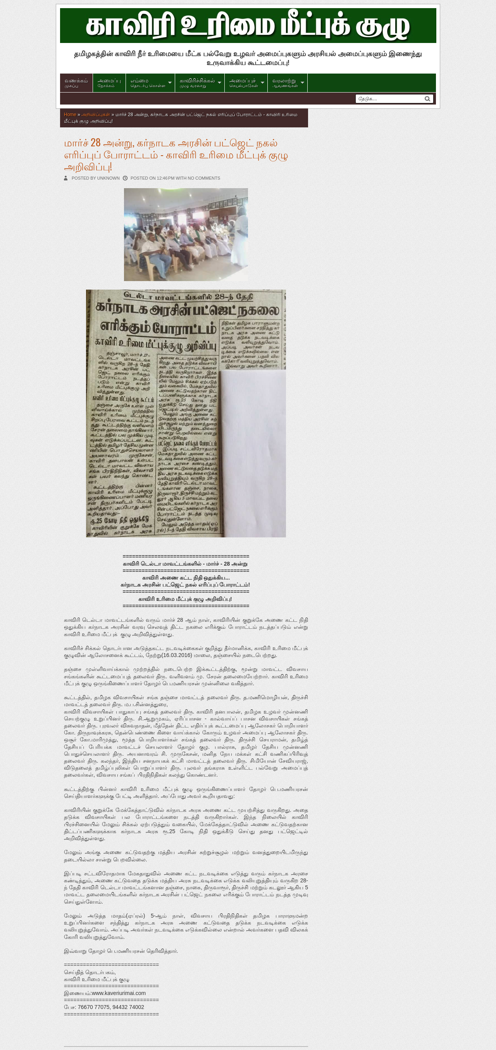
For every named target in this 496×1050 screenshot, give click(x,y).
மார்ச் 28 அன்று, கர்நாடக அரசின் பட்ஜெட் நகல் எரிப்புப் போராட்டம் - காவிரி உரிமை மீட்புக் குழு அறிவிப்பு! (176, 153)
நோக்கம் (109, 82)
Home (70, 114)
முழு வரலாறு (197, 82)
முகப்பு (76, 82)
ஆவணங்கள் (285, 82)
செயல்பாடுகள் (243, 82)
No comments (204, 178)
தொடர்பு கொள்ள (148, 82)
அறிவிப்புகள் (95, 114)
